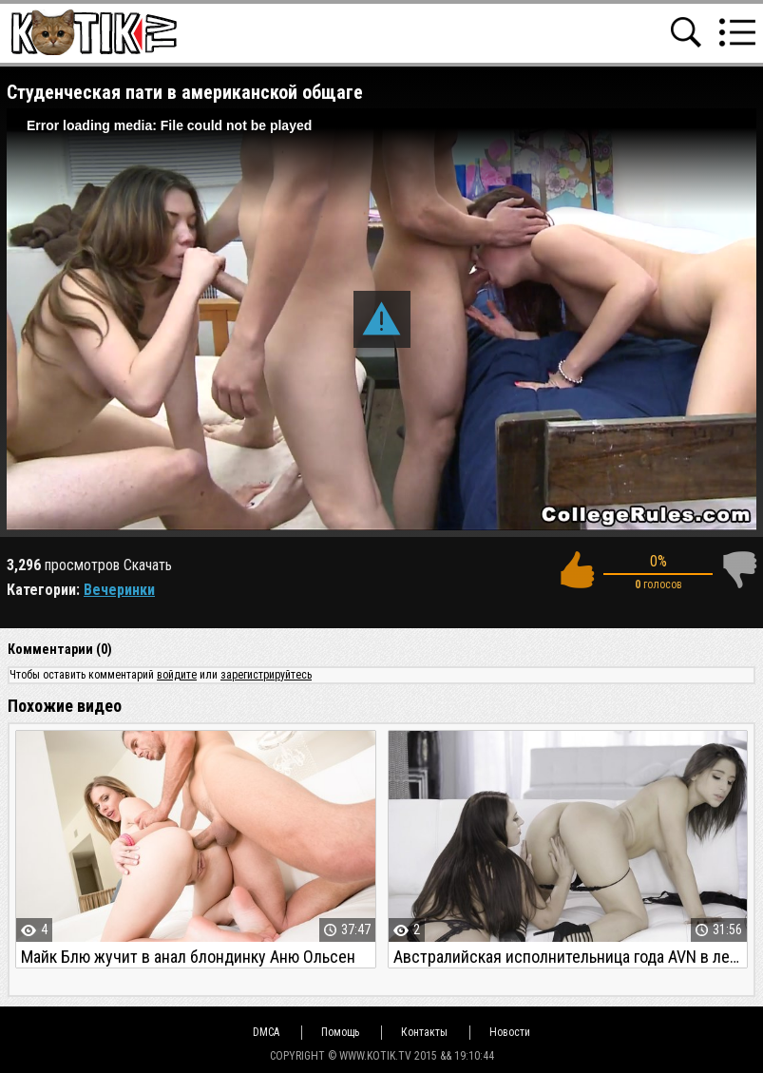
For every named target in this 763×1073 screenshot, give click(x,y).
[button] (381, 319)
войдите (177, 674)
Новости (509, 1032)
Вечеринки (119, 590)
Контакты (424, 1032)
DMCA (266, 1032)
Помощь (340, 1032)
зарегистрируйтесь (266, 674)
